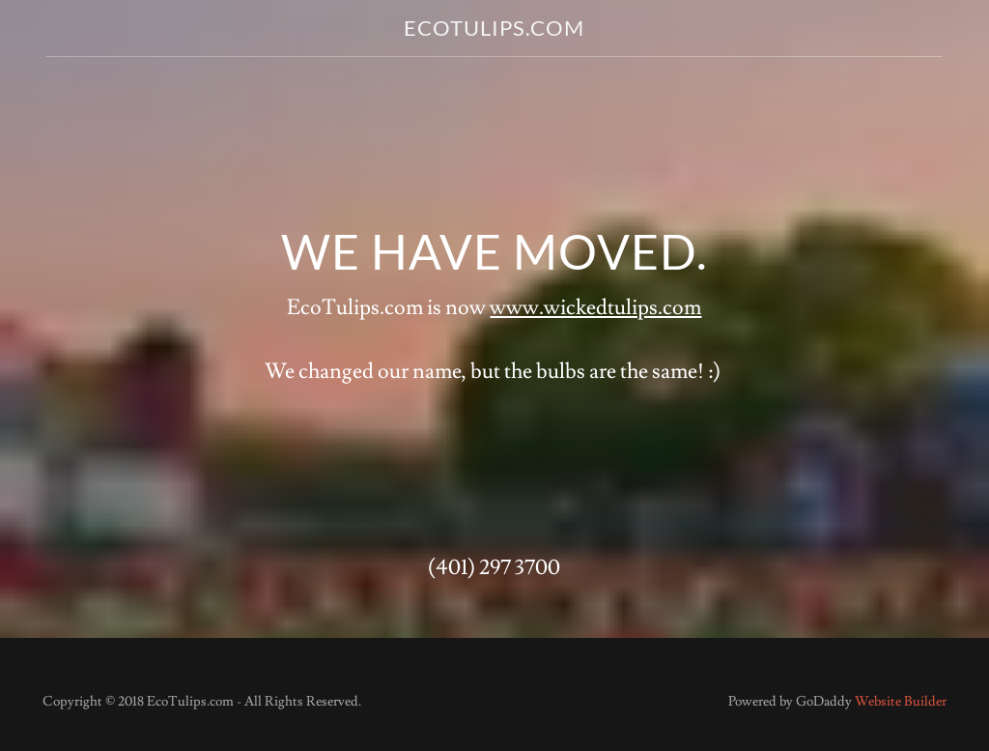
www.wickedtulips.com (595, 308)
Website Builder (901, 701)
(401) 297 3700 (494, 568)
